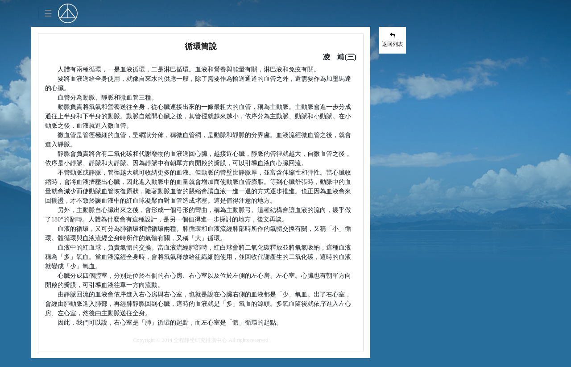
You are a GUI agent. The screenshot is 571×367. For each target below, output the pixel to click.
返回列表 (392, 39)
